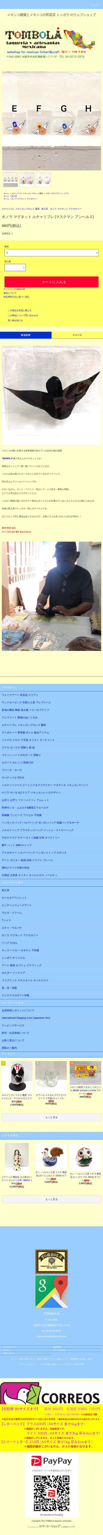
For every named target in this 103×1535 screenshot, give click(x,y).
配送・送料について (46, 1359)
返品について (10, 293)
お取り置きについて (13, 1040)
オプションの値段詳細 (14, 289)
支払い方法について (27, 1359)
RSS (76, 1364)
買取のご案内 (9, 1047)
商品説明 (25, 335)
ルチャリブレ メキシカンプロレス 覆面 (27, 193)
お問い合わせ (9, 1353)
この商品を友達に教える (18, 310)
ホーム (6, 193)
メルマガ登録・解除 (48, 1364)
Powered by (51, 1527)
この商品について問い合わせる (21, 315)
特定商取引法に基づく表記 (16, 297)
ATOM (81, 1364)
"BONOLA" (7, 458)
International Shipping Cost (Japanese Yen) (26, 1017)
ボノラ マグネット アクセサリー (24, 199)
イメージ (77, 335)
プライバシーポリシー (28, 1364)
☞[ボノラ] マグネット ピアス (57, 193)
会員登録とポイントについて (18, 1010)
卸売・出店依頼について (15, 1032)
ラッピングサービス (13, 1025)
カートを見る (59, 1350)
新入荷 (14, 196)
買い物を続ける (13, 320)
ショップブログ (65, 1364)
